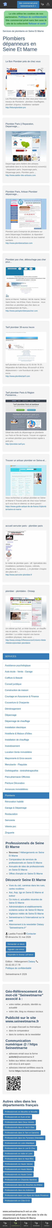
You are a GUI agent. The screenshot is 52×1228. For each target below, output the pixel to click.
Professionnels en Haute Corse (18, 1174)
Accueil (5, 1223)
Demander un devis (16, 944)
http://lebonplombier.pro (16, 107)
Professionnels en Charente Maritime (21, 1180)
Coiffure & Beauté (13, 678)
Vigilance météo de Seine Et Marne (26, 914)
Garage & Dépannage (16, 808)
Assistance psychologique (18, 665)
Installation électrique (15, 727)
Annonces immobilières (16, 789)
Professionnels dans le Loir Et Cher (20, 1148)
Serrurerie (10, 820)
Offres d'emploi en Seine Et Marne (26, 873)
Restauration (11, 814)
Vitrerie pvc (10, 826)
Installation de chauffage (17, 740)
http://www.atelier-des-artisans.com (21, 175)
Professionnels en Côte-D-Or (17, 1201)
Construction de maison (16, 690)
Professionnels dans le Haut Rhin (19, 1159)
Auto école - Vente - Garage (18, 671)
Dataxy (31, 961)
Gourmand (36, 1223)
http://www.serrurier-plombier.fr (19, 575)
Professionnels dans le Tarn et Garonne (22, 1133)
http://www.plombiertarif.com (18, 376)
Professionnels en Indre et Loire (18, 1153)
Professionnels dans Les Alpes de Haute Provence (26, 1195)
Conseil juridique (13, 684)
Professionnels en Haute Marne (18, 1169)
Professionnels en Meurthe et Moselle (21, 1112)
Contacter (31, 934)
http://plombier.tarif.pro (15, 444)
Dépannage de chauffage (17, 721)
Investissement (12, 746)
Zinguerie (9, 832)
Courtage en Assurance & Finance (22, 696)
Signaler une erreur (16, 949)
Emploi (26, 1223)
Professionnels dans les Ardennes (19, 1190)
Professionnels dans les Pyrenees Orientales (24, 1138)
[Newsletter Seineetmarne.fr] (42, 4)
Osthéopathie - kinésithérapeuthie (21, 771)
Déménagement (13, 709)
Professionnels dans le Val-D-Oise (19, 1127)
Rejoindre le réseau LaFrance (20, 955)
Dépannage (11, 715)
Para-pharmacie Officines (17, 777)
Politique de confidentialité (32, 17)
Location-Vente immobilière (18, 752)
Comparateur (15, 1223)
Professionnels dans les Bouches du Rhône (23, 1185)
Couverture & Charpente (17, 702)
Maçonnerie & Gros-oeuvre (18, 758)
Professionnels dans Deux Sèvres (19, 1122)
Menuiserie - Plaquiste (16, 764)
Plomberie (10, 795)
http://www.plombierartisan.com (19, 243)
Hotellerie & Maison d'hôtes (18, 733)
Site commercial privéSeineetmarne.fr (28, 4)
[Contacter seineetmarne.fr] (48, 4)
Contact (46, 1223)
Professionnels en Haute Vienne (19, 1164)
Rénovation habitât (14, 802)
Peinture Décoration (15, 783)
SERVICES (10, 656)
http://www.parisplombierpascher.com (22, 311)
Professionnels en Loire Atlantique (19, 1143)
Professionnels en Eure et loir (17, 1117)
